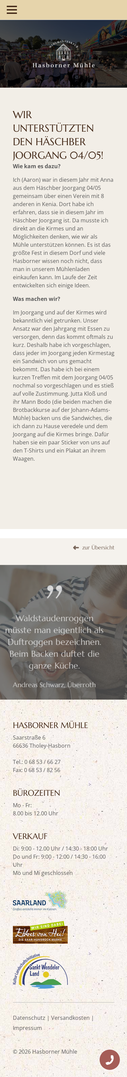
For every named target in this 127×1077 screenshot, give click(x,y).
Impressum (27, 1028)
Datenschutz (29, 1017)
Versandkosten (70, 1017)
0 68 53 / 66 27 (42, 762)
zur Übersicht (98, 561)
